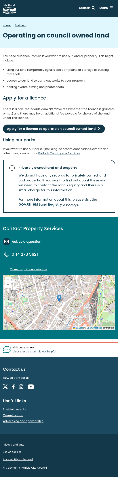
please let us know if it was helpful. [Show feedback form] (35, 351)
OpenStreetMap (94, 328)
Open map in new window (28, 269)
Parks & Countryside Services (59, 153)
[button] (59, 298)
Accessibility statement (18, 459)
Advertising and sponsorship (23, 421)
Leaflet (78, 328)
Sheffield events (14, 409)
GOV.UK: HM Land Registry (40, 204)
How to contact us (16, 378)
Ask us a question (26, 241)
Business (20, 25)
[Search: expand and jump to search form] (87, 8)
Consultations (13, 415)
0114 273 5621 (25, 254)
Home (7, 25)
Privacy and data (13, 444)
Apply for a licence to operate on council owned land (51, 128)
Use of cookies (12, 452)
